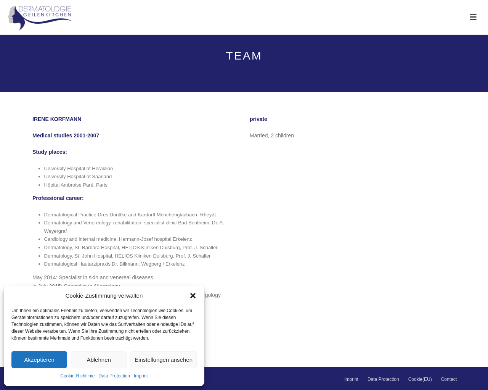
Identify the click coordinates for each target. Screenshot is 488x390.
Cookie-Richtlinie (77, 376)
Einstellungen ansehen (164, 359)
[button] (193, 296)
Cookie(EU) (420, 379)
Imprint (141, 376)
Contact (449, 379)
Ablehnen (99, 359)
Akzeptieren (39, 359)
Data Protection (114, 376)
